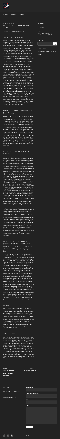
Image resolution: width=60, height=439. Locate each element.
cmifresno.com (19, 157)
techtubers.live (19, 308)
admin (13, 23)
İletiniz (41, 414)
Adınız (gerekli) (41, 389)
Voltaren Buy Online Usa (17, 116)
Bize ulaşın (21, 14)
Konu (41, 401)
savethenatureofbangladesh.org (11, 267)
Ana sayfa (5, 14)
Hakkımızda (13, 14)
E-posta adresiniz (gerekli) (41, 395)
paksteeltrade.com (25, 48)
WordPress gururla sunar (31, 435)
